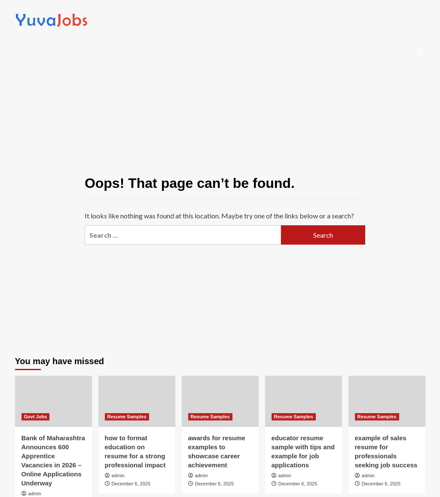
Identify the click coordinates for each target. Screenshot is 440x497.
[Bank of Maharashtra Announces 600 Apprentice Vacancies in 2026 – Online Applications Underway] (53, 401)
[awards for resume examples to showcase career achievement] (220, 401)
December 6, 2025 (131, 483)
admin (34, 493)
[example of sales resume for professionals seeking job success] (386, 401)
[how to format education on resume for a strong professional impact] (136, 401)
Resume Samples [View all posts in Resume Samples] (127, 416)
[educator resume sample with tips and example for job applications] (303, 401)
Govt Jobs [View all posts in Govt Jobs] (35, 416)
